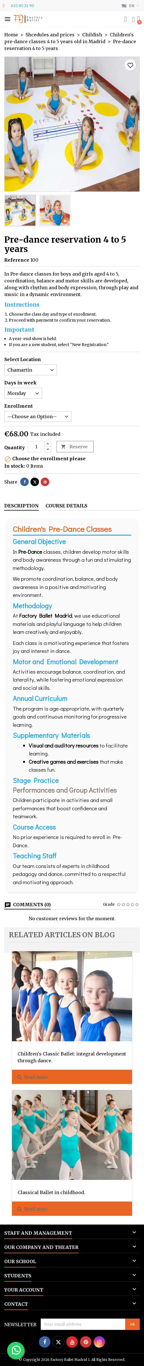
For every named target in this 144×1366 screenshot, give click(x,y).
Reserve (74, 447)
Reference (16, 260)
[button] (7, 19)
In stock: (14, 466)
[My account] (133, 19)
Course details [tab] (66, 506)
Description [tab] (21, 506)
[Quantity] (36, 446)
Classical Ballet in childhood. (51, 1192)
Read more (32, 1077)
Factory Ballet (35, 19)
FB (18, 19)
